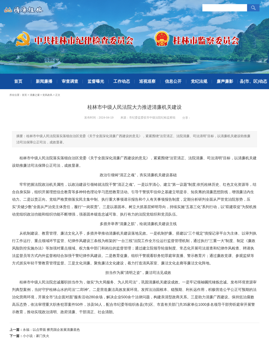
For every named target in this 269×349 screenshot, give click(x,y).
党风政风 (47, 95)
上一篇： (16, 329)
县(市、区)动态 (253, 81)
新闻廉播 (44, 81)
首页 (18, 81)
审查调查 (70, 81)
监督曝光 (96, 81)
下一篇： (16, 336)
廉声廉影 (225, 81)
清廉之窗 (35, 95)
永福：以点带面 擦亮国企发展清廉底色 (51, 329)
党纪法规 (199, 81)
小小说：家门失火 (36, 336)
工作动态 (121, 81)
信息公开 (173, 81)
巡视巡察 (147, 81)
